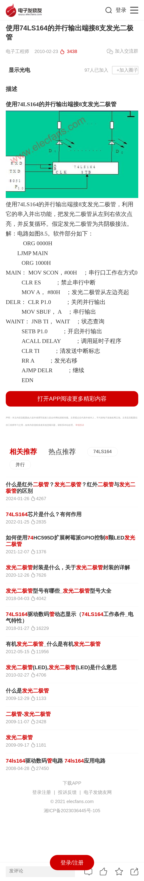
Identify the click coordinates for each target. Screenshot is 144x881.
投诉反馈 (67, 792)
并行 (20, 464)
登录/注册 (72, 863)
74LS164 (27, 204)
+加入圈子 (127, 70)
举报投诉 (79, 425)
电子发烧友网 (98, 792)
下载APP (72, 783)
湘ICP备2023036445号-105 (72, 810)
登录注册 (41, 792)
